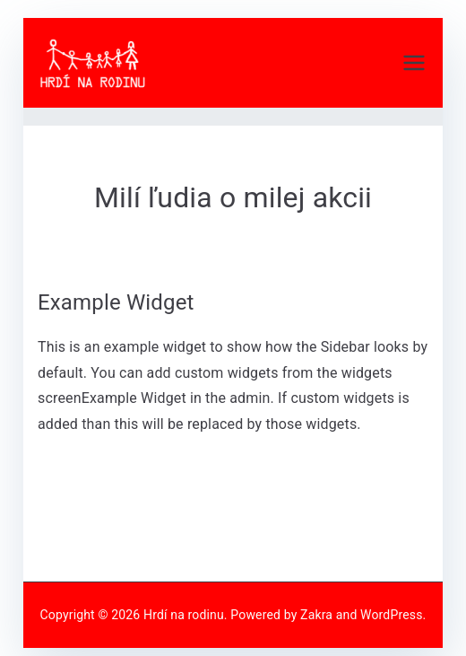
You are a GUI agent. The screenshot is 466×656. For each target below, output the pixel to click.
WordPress (391, 615)
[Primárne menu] (414, 62)
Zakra (316, 615)
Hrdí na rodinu (183, 615)
